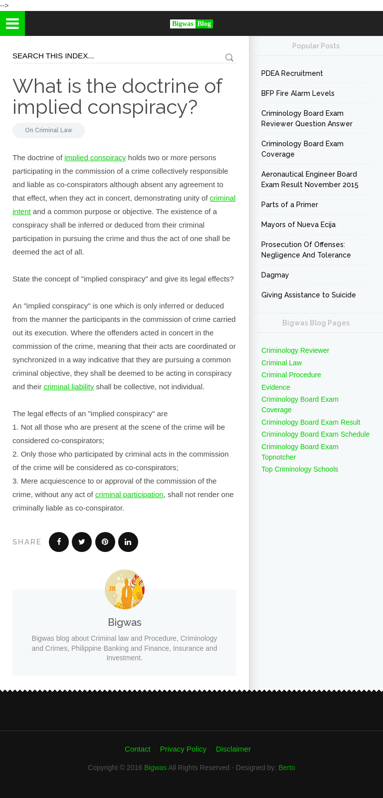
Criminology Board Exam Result (310, 422)
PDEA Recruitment (292, 73)
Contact (138, 749)
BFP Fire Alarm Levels (298, 93)
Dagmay (275, 275)
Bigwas (155, 768)
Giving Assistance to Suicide (308, 295)
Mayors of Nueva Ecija (298, 225)
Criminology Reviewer (295, 350)
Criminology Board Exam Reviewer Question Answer (307, 118)
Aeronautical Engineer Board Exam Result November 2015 (310, 179)
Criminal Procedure (291, 375)
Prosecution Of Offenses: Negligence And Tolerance (306, 250)
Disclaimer (233, 749)
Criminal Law (53, 130)
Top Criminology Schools (299, 469)
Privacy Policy (183, 749)
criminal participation (129, 494)
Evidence (275, 387)
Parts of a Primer (289, 205)
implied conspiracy (95, 157)
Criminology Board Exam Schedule (315, 434)
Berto (286, 768)
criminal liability (69, 386)
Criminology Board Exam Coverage (302, 149)
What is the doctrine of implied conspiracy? (117, 96)
